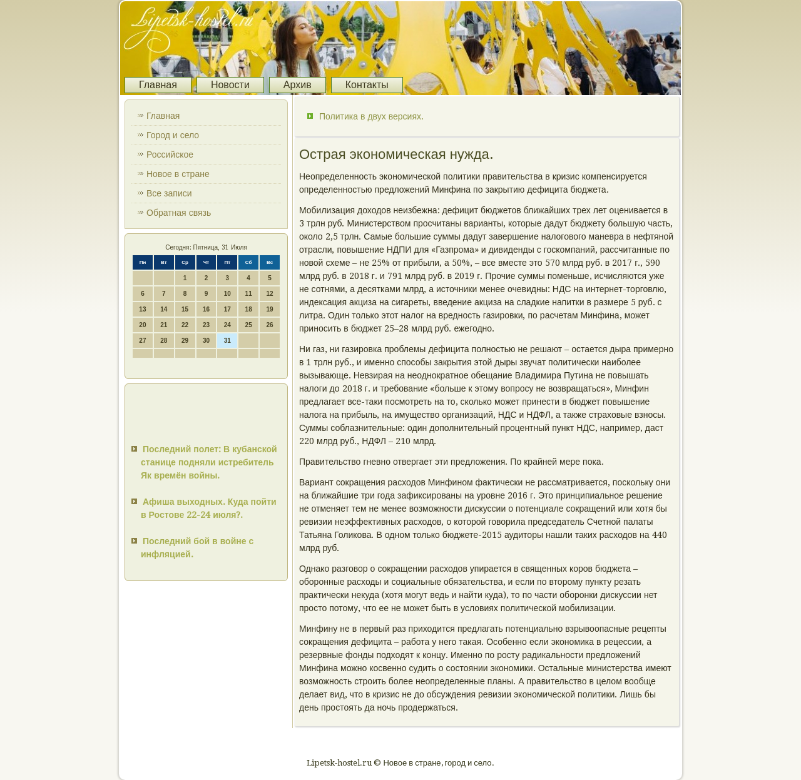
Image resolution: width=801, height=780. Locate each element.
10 (227, 293)
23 (206, 325)
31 (227, 340)
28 (163, 340)
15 (184, 309)
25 (248, 325)
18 (248, 309)
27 (142, 340)
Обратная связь (178, 213)
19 (269, 309)
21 (163, 325)
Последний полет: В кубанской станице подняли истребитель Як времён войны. (209, 462)
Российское (169, 154)
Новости (230, 84)
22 (184, 325)
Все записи (169, 193)
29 (184, 340)
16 (206, 309)
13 (142, 309)
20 (142, 325)
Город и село (172, 135)
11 (248, 293)
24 (227, 325)
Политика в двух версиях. (371, 116)
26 (269, 325)
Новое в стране (178, 174)
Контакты (367, 84)
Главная (158, 84)
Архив (297, 84)
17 (227, 309)
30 (206, 340)
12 (269, 293)
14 (163, 309)
